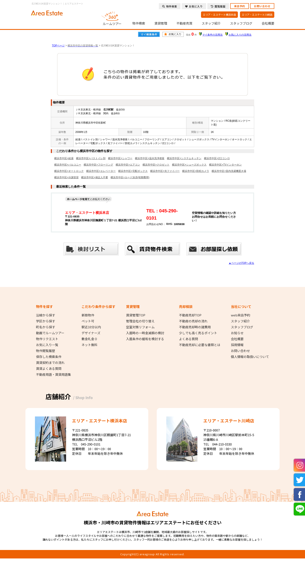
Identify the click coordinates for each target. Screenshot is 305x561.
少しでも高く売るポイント (198, 333)
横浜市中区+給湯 (63, 158)
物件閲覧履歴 (45, 351)
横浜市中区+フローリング (98, 164)
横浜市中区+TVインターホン (225, 164)
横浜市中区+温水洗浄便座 (149, 158)
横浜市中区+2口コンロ (217, 158)
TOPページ (58, 45)
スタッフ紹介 (211, 23)
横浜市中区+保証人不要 (94, 177)
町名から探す (45, 327)
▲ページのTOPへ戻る (241, 263)
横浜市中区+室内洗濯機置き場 (229, 171)
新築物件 (88, 315)
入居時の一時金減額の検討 (145, 333)
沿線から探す (45, 315)
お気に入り (194, 6)
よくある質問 (188, 339)
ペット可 (88, 321)
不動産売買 (184, 23)
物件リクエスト (47, 339)
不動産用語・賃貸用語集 (53, 374)
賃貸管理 (160, 23)
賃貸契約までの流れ (50, 363)
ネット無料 (89, 345)
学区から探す (45, 321)
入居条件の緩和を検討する (145, 339)
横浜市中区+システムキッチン (184, 158)
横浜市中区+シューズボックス (189, 164)
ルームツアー (112, 18)
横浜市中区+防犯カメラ (195, 171)
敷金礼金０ (89, 339)
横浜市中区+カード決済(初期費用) (130, 177)
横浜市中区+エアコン (128, 164)
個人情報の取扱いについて (250, 357)
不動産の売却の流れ (193, 321)
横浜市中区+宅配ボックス (133, 171)
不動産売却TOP (190, 315)
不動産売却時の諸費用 (195, 327)
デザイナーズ (91, 333)
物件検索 (138, 23)
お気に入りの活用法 (240, 34)
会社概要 (268, 23)
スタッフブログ (241, 23)
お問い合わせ (262, 6)
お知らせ (237, 333)
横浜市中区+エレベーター (101, 171)
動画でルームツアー (50, 333)
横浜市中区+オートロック (69, 171)
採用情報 (237, 345)
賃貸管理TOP (135, 315)
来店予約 (239, 6)
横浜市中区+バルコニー (67, 164)
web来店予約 (240, 315)
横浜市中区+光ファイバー (165, 171)
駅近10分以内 (91, 327)
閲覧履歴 (218, 6)
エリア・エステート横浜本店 (219, 14)
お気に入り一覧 (47, 345)
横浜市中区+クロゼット (156, 164)
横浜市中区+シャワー (120, 158)
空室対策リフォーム (140, 327)
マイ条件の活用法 (212, 34)
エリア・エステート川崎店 (257, 14)
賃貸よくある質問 (48, 368)
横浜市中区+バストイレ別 (90, 158)
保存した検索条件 (48, 357)
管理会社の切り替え (140, 321)
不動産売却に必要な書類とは (199, 345)
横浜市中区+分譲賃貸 (66, 177)
